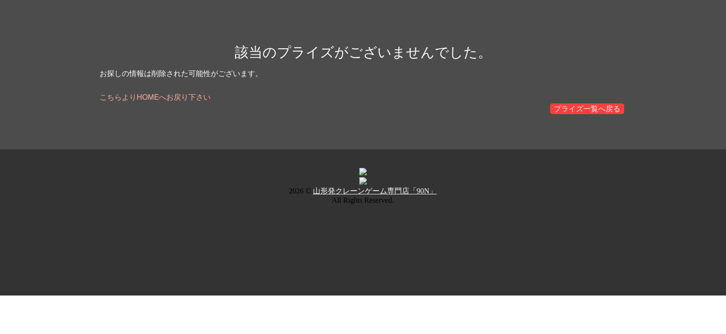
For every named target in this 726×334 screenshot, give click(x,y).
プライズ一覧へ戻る (587, 109)
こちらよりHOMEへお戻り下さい (155, 97)
